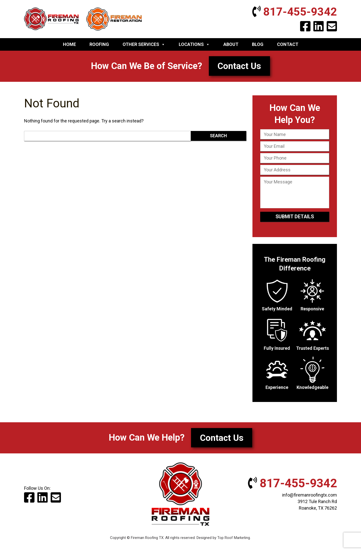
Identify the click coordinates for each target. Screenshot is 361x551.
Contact (287, 45)
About (230, 45)
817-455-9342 (291, 12)
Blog (257, 45)
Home (69, 45)
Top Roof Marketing (233, 540)
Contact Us (239, 67)
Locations (194, 45)
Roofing (99, 45)
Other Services (144, 45)
